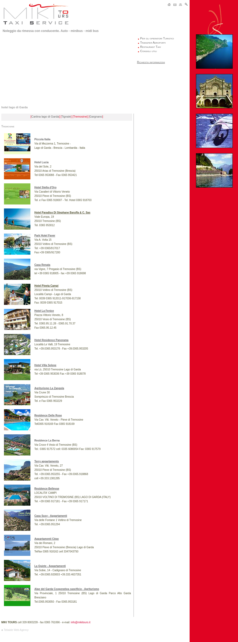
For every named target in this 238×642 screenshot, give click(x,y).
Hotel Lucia (41, 162)
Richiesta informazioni (151, 62)
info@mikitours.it (80, 622)
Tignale (66, 116)
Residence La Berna (47, 440)
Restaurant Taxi (150, 46)
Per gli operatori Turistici (157, 38)
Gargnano (95, 116)
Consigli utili (148, 51)
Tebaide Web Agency (16, 630)
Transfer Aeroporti (153, 42)
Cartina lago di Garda (45, 116)
